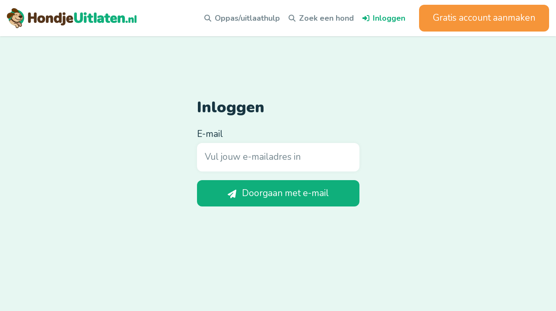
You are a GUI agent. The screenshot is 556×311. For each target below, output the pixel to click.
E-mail (210, 134)
